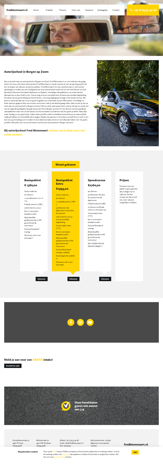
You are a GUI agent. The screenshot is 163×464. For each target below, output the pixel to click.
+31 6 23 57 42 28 (72, 440)
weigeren (65, 454)
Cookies (94, 445)
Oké (54, 451)
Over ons (76, 9)
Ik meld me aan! (13, 365)
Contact (115, 9)
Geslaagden (102, 9)
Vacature (89, 9)
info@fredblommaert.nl (74, 443)
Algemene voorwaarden (100, 443)
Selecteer (42, 279)
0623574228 (17, 445)
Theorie (62, 9)
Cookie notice (59, 456)
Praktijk (49, 9)
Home (36, 9)
